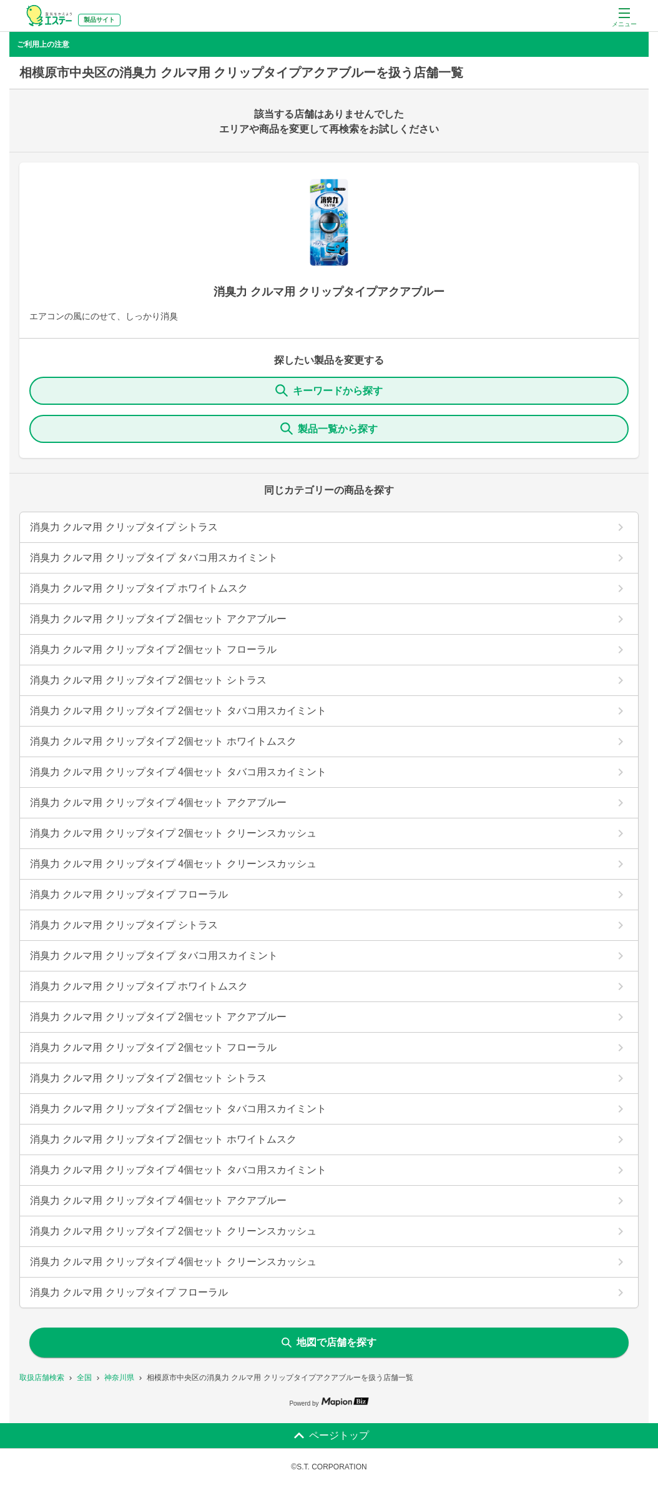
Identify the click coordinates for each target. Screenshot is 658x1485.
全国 (84, 1377)
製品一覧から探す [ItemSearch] (329, 428)
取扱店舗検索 (41, 1377)
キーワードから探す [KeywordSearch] (329, 390)
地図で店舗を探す (329, 1342)
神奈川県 (119, 1377)
